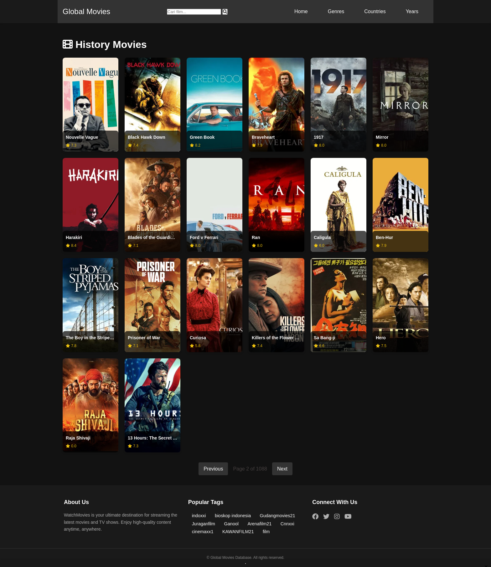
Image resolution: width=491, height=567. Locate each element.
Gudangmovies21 (277, 515)
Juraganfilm (203, 523)
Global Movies (86, 11)
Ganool (231, 523)
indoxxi (199, 515)
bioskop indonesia (233, 515)
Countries (374, 11)
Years (412, 11)
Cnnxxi (287, 523)
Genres (336, 11)
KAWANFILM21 (238, 531)
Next (282, 468)
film (266, 531)
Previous (213, 468)
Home (301, 11)
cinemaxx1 (203, 531)
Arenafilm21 (259, 523)
